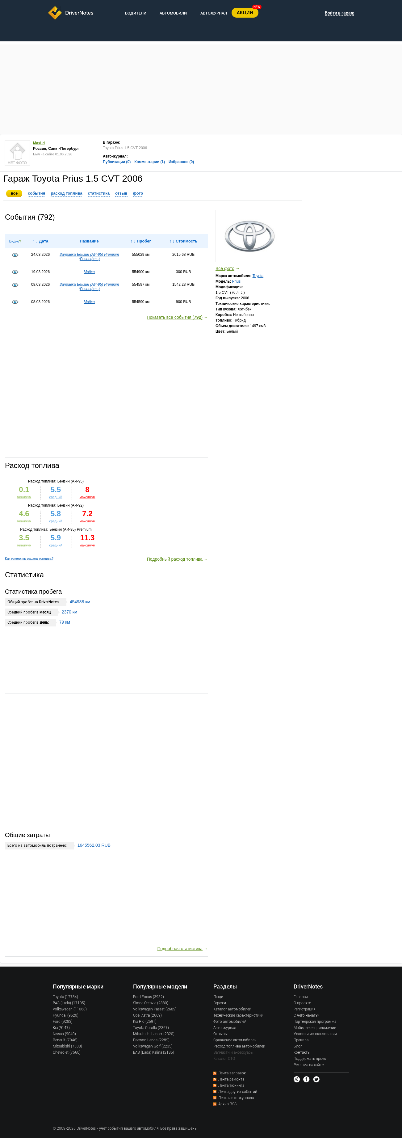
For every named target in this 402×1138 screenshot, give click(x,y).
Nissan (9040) (64, 1034)
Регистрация (305, 1009)
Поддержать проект (311, 1058)
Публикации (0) (117, 162)
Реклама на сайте (309, 1065)
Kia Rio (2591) (145, 1021)
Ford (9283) (63, 1021)
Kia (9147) (61, 1028)
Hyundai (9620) (65, 1015)
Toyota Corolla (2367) (151, 1028)
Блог (298, 1046)
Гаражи (219, 1003)
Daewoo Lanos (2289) (151, 1040)
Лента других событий (237, 1092)
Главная (301, 997)
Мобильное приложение (315, 1028)
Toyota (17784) (65, 997)
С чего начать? (306, 1015)
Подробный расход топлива (175, 559)
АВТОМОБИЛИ (173, 13)
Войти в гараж (339, 13)
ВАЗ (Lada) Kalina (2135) (153, 1052)
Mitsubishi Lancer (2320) (153, 1034)
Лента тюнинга (231, 1085)
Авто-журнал (224, 1028)
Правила (301, 1040)
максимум (87, 545)
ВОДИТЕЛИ (135, 13)
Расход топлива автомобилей (239, 1046)
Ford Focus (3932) (148, 997)
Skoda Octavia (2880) (150, 1003)
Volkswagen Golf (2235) (153, 1046)
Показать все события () (175, 317)
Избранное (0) (181, 162)
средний (55, 545)
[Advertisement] (201, 87)
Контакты (302, 1052)
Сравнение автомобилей (235, 1040)
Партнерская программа (315, 1021)
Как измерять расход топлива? (29, 558)
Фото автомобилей (229, 1021)
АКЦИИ (245, 12)
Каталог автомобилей (232, 1009)
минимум (24, 545)
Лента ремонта (231, 1079)
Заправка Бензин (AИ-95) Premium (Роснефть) (89, 256)
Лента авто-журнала (236, 1098)
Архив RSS (227, 1104)
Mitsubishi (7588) (67, 1046)
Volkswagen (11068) (70, 1009)
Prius (236, 281)
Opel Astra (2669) (147, 1015)
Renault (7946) (65, 1040)
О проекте (302, 1003)
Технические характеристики (238, 1015)
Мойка (89, 272)
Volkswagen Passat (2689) (155, 1009)
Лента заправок (232, 1073)
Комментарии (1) (149, 162)
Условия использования (315, 1034)
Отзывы (220, 1034)
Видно (14, 241)
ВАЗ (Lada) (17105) (69, 1003)
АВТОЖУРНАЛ (213, 13)
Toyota (258, 276)
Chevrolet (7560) (67, 1052)
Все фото (225, 268)
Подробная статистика (180, 948)
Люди (218, 997)
